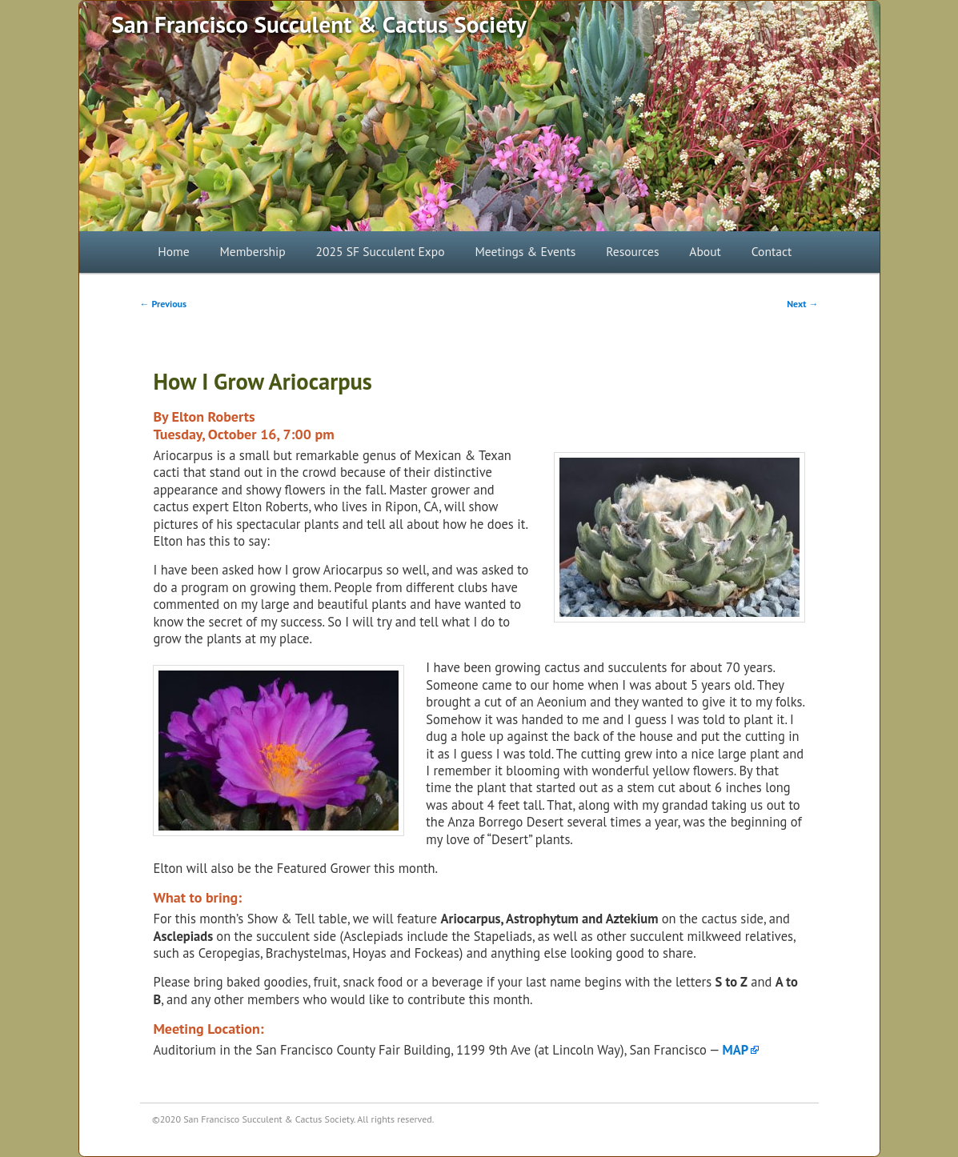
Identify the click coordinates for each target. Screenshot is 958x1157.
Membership (252, 251)
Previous (163, 304)
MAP (736, 1050)
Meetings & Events (525, 251)
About (705, 251)
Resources (632, 251)
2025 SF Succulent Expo (380, 251)
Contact (772, 251)
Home (173, 251)
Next (802, 304)
